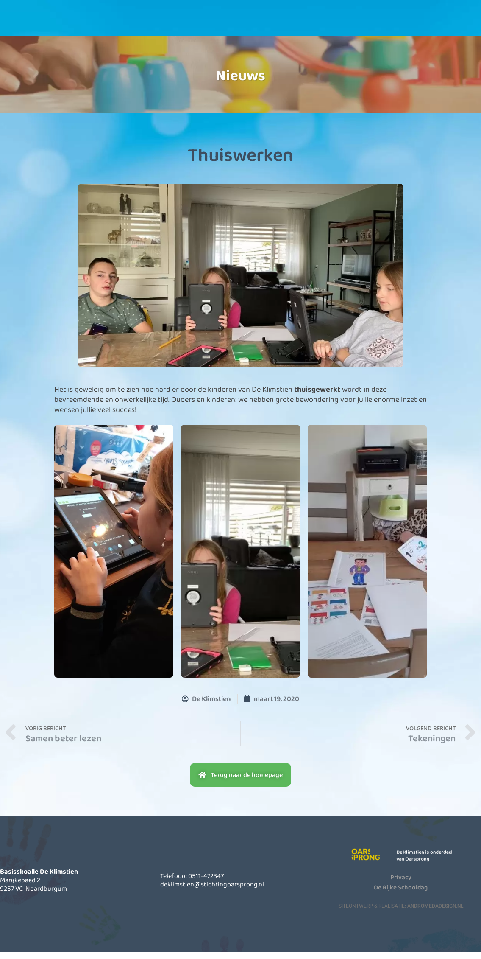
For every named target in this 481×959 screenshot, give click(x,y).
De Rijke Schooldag (401, 893)
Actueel (305, 25)
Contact (374, 25)
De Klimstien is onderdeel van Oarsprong (429, 862)
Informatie (235, 25)
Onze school (165, 25)
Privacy (400, 883)
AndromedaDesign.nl (435, 912)
